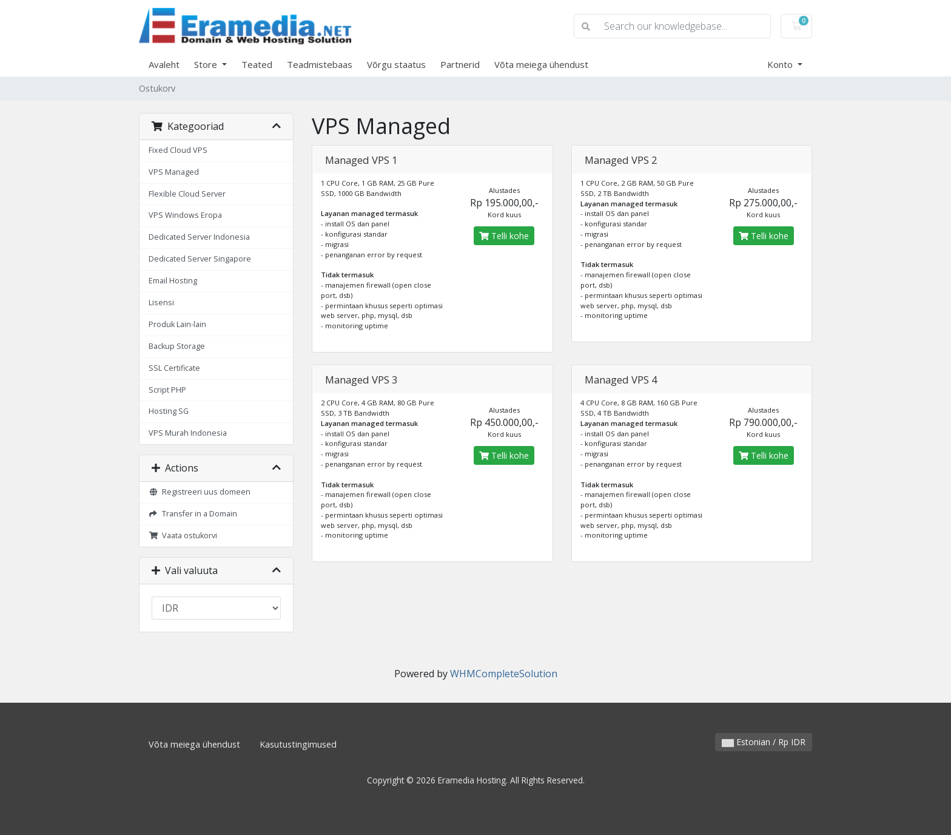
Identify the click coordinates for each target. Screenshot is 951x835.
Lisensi (161, 302)
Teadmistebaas (319, 64)
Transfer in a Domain (193, 514)
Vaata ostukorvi (183, 535)
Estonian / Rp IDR (763, 742)
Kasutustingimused (298, 744)
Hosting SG (169, 411)
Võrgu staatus (396, 64)
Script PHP (167, 390)
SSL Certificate (174, 368)
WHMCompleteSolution (503, 673)
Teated (256, 64)
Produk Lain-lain (177, 324)
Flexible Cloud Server (187, 194)
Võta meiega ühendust (541, 64)
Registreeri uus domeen (199, 492)
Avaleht (164, 64)
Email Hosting (173, 281)
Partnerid (460, 64)
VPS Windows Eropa (185, 215)
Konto (781, 64)
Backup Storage (177, 346)
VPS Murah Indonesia (188, 433)
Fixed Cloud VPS (178, 150)
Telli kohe (504, 236)
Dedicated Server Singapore (200, 259)
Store (207, 64)
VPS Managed (174, 172)
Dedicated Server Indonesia (199, 237)
